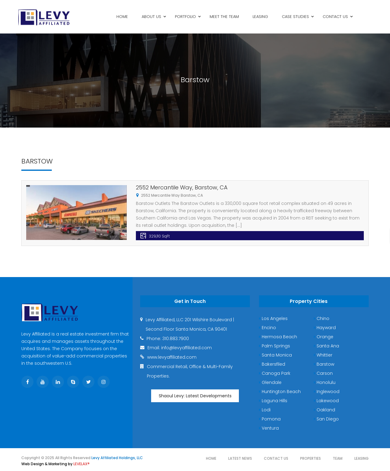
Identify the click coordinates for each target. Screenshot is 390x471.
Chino (321, 318)
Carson (323, 373)
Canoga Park (274, 373)
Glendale (270, 382)
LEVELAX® (81, 463)
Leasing (361, 458)
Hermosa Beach (278, 337)
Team (337, 458)
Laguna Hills (273, 401)
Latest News (240, 458)
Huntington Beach (280, 391)
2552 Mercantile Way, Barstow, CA (182, 187)
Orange (323, 337)
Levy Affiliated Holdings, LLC (117, 457)
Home (211, 458)
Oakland (324, 410)
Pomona (270, 419)
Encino (267, 328)
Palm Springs (274, 346)
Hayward (325, 328)
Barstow (324, 364)
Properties (310, 458)
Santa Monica (275, 355)
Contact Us (276, 458)
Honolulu (324, 382)
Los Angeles (273, 318)
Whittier (323, 355)
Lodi (265, 410)
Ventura (269, 428)
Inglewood (326, 391)
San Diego (326, 419)
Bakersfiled (272, 364)
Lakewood (326, 401)
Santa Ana (326, 346)
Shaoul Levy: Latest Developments (195, 396)
